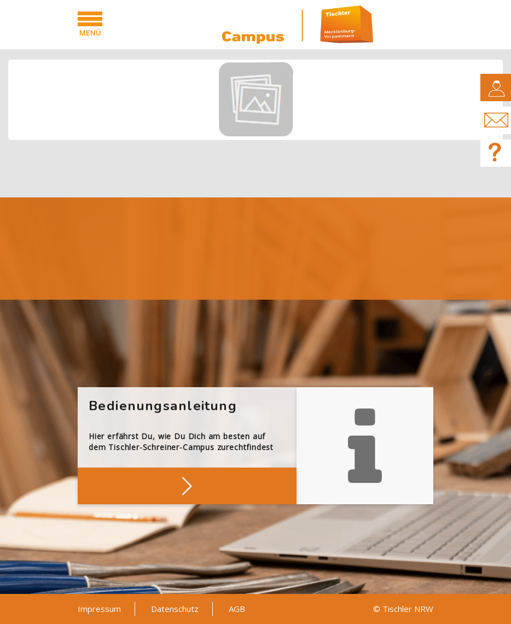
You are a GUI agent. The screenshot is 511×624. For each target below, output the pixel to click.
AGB (237, 608)
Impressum (99, 608)
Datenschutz (175, 608)
